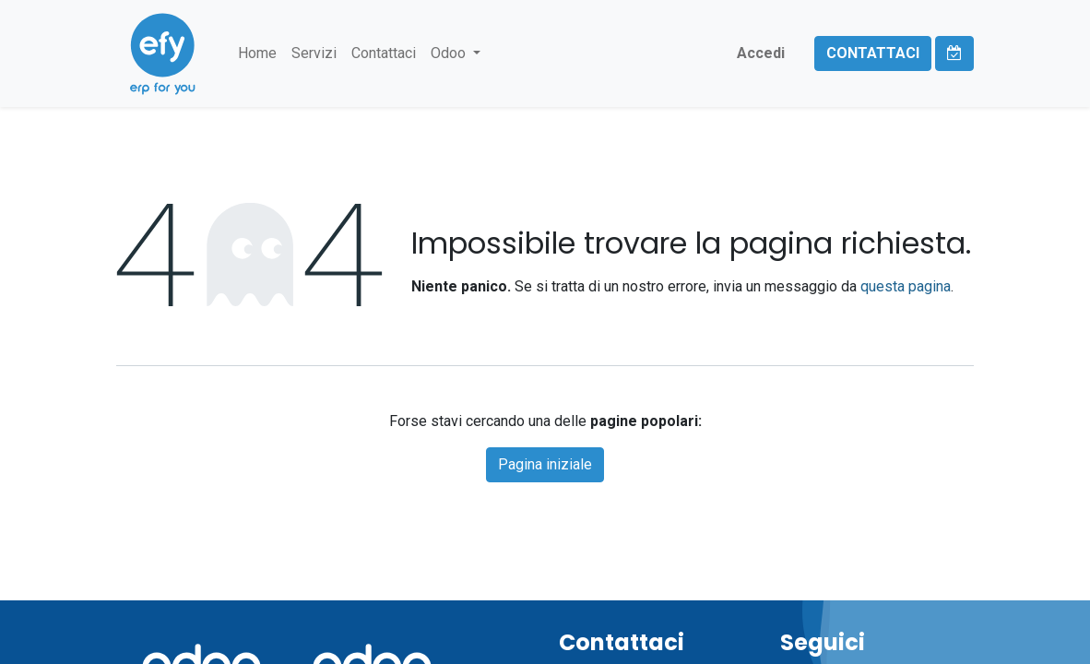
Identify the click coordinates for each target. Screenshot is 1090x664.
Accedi (761, 53)
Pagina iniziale (545, 464)
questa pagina (905, 286)
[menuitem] (257, 53)
